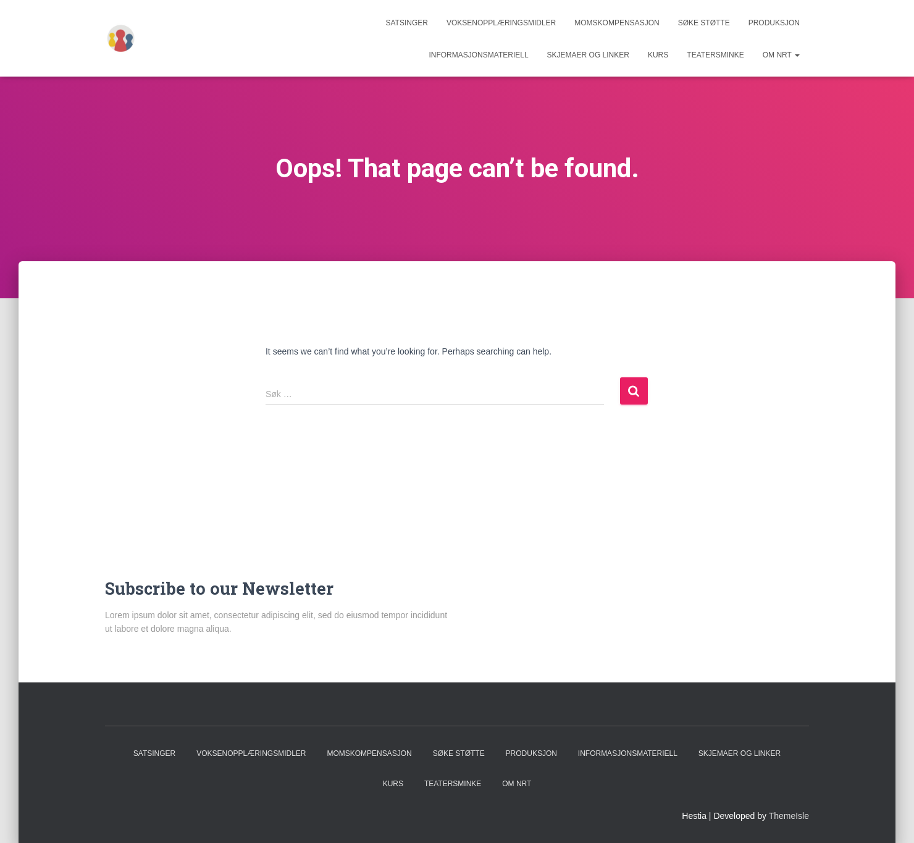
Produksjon (774, 23)
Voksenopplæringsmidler (501, 23)
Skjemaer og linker (588, 55)
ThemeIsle (789, 816)
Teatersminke (715, 55)
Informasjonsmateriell (478, 55)
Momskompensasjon (616, 23)
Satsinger (406, 23)
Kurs (658, 55)
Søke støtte (704, 23)
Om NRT (781, 55)
